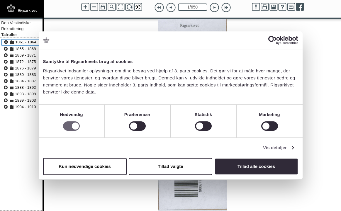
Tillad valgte (170, 166)
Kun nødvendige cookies (85, 166)
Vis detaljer (275, 147)
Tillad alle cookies (256, 166)
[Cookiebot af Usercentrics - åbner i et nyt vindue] (272, 40)
